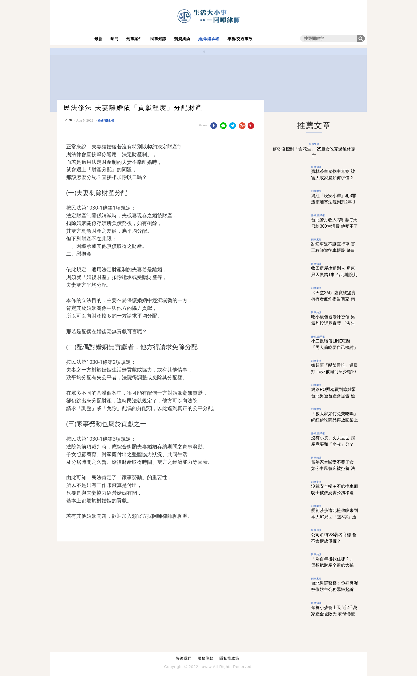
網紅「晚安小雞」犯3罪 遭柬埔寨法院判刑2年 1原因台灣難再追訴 (333, 202)
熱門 (114, 38)
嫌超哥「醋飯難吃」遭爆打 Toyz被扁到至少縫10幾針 (334, 371)
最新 (98, 38)
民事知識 (158, 38)
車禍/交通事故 (239, 38)
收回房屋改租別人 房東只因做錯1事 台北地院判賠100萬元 (334, 274)
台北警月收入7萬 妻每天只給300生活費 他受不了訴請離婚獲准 (334, 226)
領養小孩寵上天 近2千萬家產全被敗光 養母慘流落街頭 (334, 614)
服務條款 (206, 658)
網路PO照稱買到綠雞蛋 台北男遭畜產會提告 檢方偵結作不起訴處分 (333, 395)
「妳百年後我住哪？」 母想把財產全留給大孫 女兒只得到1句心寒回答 (333, 565)
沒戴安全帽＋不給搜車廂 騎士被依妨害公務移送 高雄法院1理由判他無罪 (334, 492)
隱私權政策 (229, 658)
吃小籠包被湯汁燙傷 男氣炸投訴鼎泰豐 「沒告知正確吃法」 (333, 323)
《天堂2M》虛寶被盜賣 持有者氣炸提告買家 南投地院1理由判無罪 (333, 299)
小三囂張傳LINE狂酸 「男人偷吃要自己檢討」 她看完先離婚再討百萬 (334, 347)
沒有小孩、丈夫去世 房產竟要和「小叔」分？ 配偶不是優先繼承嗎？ (333, 444)
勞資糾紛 (182, 38)
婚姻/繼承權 (208, 38)
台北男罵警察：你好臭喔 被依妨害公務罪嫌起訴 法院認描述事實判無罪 (334, 589)
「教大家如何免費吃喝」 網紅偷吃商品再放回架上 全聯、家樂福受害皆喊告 (334, 420)
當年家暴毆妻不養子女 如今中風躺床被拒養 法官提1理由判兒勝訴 (333, 468)
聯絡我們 (184, 658)
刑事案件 (134, 38)
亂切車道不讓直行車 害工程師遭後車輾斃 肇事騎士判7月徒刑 (333, 250)
